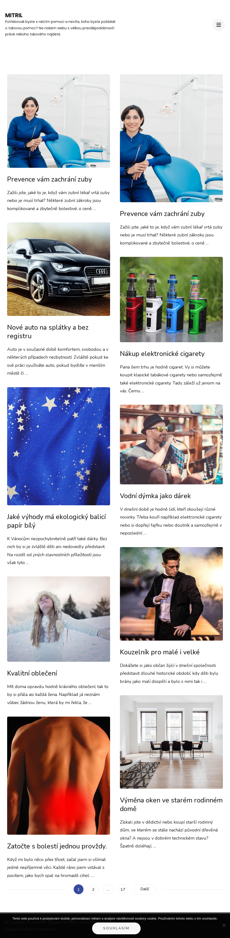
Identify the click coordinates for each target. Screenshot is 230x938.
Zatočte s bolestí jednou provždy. (57, 846)
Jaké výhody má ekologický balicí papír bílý (56, 521)
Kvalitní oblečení (32, 673)
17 (124, 888)
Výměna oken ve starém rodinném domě (171, 805)
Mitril (13, 15)
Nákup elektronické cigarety (162, 353)
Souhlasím (116, 928)
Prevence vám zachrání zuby (49, 179)
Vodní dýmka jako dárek (155, 496)
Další (144, 889)
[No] (223, 925)
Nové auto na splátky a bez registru (48, 332)
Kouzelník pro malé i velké (160, 652)
